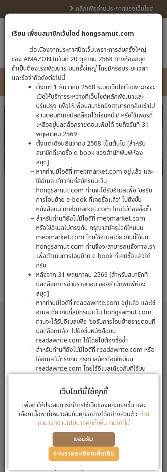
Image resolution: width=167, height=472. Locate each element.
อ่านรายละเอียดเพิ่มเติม (83, 453)
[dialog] (83, 236)
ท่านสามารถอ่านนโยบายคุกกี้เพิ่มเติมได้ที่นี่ (93, 418)
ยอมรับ (83, 439)
